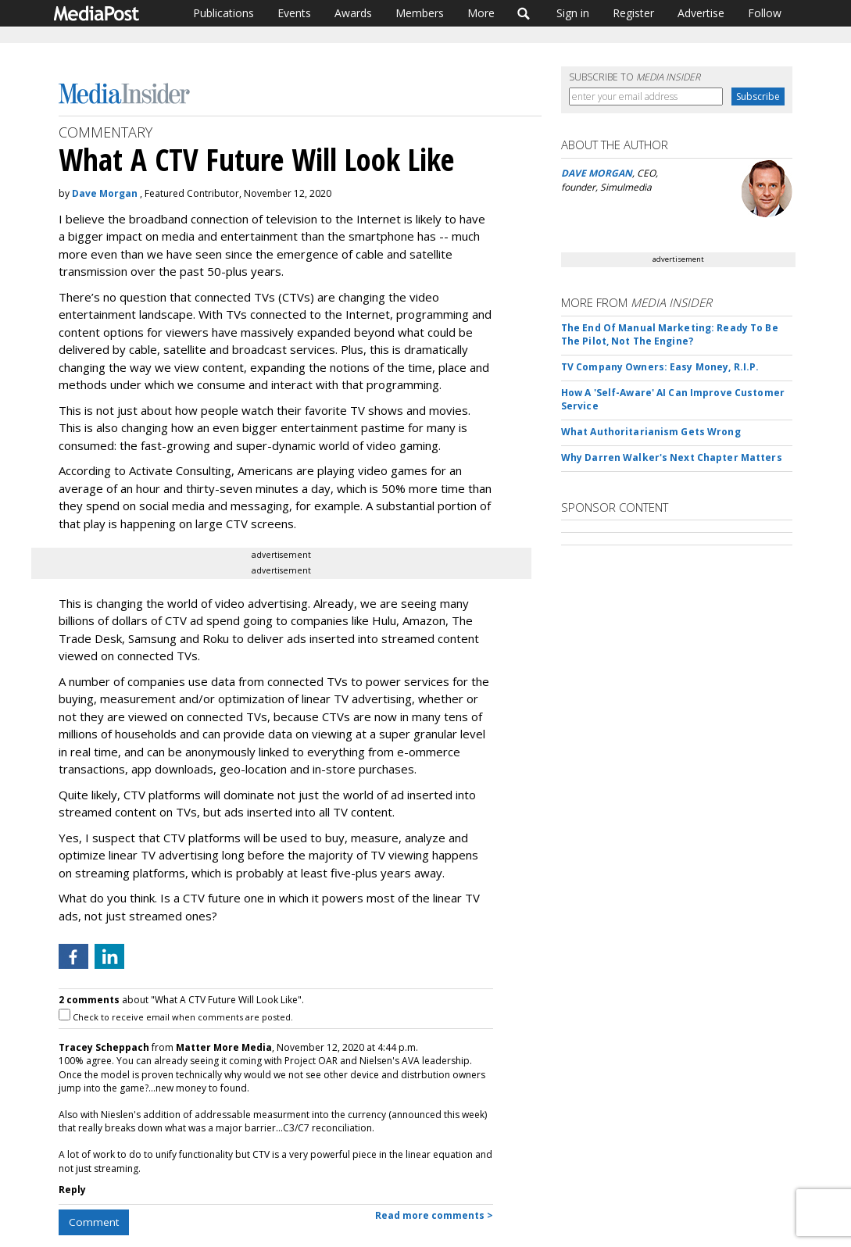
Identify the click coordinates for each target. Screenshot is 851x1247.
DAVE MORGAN (596, 173)
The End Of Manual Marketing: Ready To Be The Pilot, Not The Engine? (669, 334)
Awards (353, 12)
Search (524, 13)
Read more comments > (434, 1215)
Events (294, 12)
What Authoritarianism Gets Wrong (651, 431)
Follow (764, 12)
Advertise (701, 12)
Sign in (572, 12)
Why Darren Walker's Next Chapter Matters (671, 457)
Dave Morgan (105, 193)
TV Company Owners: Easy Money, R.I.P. (660, 366)
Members (419, 12)
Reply (72, 1189)
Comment (94, 1222)
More (481, 12)
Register (633, 12)
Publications (223, 12)
